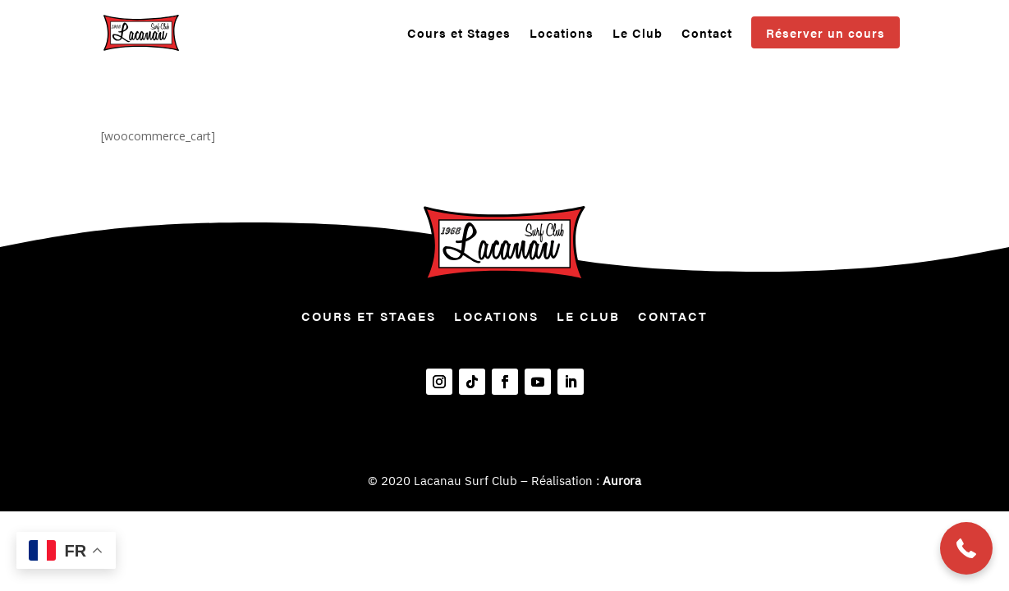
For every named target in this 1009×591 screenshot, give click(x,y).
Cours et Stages (459, 34)
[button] (966, 548)
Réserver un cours (825, 32)
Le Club (637, 34)
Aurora (622, 480)
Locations (562, 34)
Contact (706, 34)
